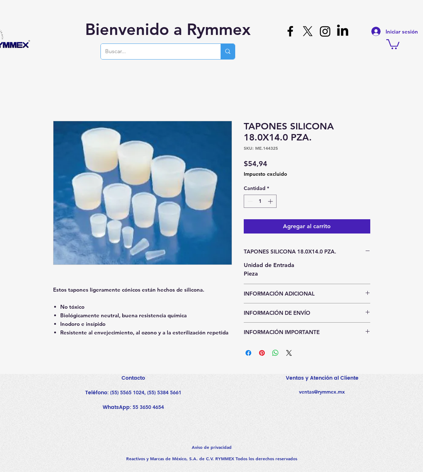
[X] (308, 31)
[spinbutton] (260, 201)
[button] (392, 43)
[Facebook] (290, 31)
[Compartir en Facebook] (248, 353)
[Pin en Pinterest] (262, 353)
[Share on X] (289, 353)
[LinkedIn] (343, 31)
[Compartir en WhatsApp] (275, 353)
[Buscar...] (155, 51)
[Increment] (271, 201)
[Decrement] (249, 201)
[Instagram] (325, 31)
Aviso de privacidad (212, 447)
